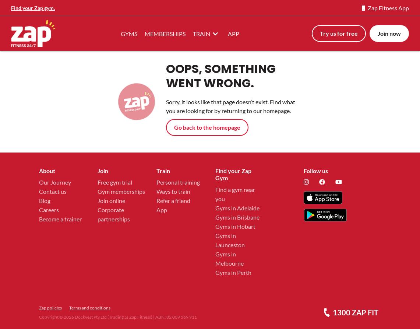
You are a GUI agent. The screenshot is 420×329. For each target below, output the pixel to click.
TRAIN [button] (206, 33)
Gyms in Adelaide (237, 207)
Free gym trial (115, 182)
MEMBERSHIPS (165, 33)
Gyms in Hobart (235, 226)
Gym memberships (121, 191)
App (161, 209)
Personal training (178, 182)
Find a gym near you (235, 194)
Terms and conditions (89, 308)
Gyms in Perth (233, 272)
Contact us (53, 191)
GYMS (129, 33)
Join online (111, 200)
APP (233, 33)
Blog (44, 200)
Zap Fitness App (385, 7)
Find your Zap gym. (33, 8)
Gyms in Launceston (230, 240)
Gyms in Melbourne (229, 259)
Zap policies (50, 308)
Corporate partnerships (114, 214)
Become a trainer (60, 219)
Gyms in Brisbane (237, 217)
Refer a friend (173, 200)
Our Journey (55, 182)
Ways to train (173, 191)
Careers (49, 209)
